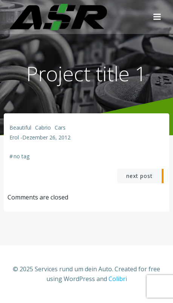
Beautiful (20, 127)
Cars (60, 127)
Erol (14, 137)
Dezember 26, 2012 (46, 137)
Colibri (118, 279)
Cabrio (43, 127)
